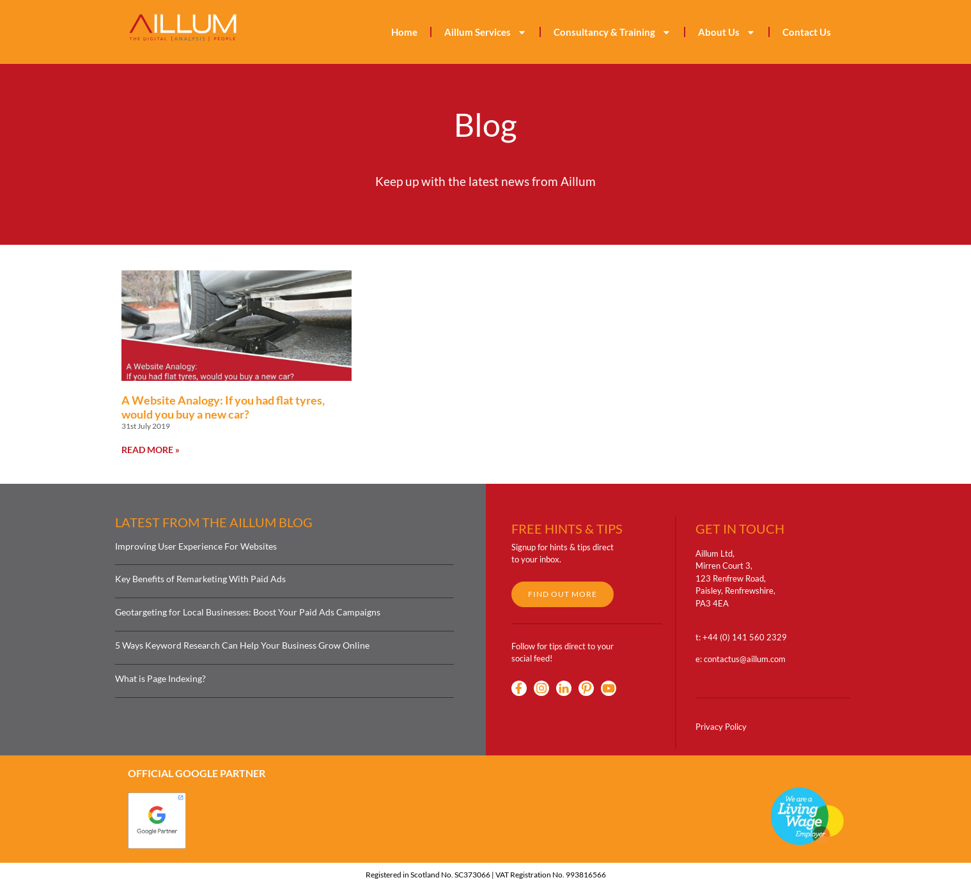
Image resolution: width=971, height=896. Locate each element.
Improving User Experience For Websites (196, 546)
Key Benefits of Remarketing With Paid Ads (200, 578)
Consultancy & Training (612, 32)
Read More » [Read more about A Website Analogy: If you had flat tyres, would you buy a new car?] (150, 449)
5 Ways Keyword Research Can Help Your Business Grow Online (242, 645)
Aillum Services (485, 32)
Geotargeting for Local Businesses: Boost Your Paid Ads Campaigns (247, 611)
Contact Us (806, 32)
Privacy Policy (721, 727)
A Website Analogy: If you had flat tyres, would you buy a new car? (223, 407)
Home (404, 32)
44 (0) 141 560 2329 (747, 637)
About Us (727, 32)
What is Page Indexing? (160, 678)
